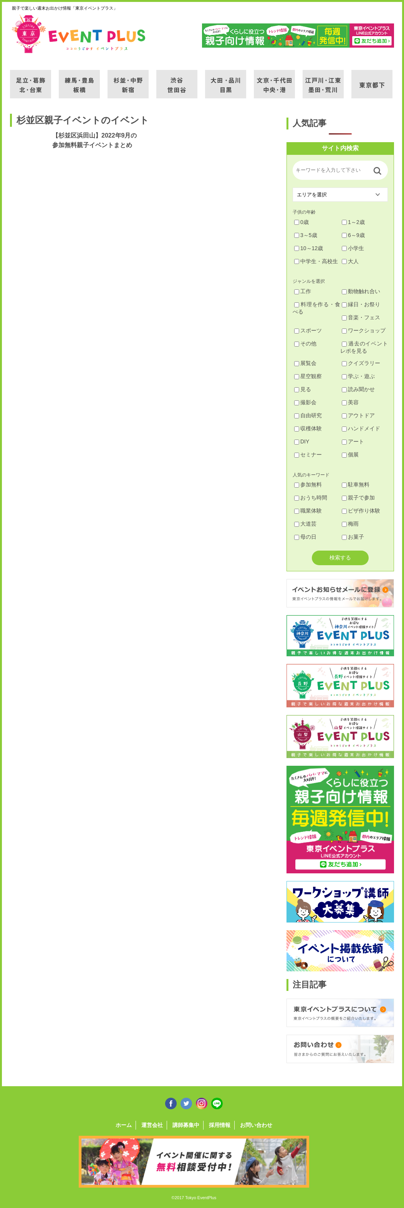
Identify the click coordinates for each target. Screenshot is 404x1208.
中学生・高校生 (316, 261)
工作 (302, 291)
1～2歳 (353, 222)
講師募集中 (185, 1125)
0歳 (301, 222)
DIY (301, 441)
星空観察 (308, 376)
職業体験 (308, 511)
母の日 (305, 537)
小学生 (353, 248)
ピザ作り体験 (361, 511)
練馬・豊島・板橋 (79, 79)
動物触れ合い (361, 291)
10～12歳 (308, 248)
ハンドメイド (361, 428)
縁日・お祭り (361, 304)
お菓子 (353, 537)
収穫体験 (308, 428)
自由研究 (308, 415)
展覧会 (305, 363)
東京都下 (371, 79)
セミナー (308, 454)
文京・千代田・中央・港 (274, 79)
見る (302, 389)
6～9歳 (353, 235)
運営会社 (152, 1125)
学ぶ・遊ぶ (358, 376)
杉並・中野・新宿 (128, 79)
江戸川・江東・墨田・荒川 (323, 79)
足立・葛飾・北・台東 (30, 79)
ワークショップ (364, 330)
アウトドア (358, 415)
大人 (350, 261)
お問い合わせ (256, 1125)
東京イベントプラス (79, 34)
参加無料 (308, 484)
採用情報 (219, 1125)
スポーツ (308, 330)
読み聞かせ (358, 389)
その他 (305, 343)
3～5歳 (305, 235)
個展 (350, 454)
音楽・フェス (361, 317)
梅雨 (350, 524)
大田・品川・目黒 (225, 79)
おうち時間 (310, 497)
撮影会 (305, 402)
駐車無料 (355, 484)
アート (353, 441)
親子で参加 (358, 497)
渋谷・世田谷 (176, 79)
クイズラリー (361, 363)
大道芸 (305, 524)
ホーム (124, 1125)
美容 (350, 402)
